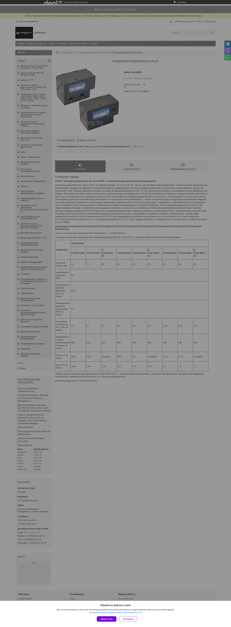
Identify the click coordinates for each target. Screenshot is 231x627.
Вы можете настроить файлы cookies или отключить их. (114, 612)
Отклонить (128, 619)
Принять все (107, 619)
